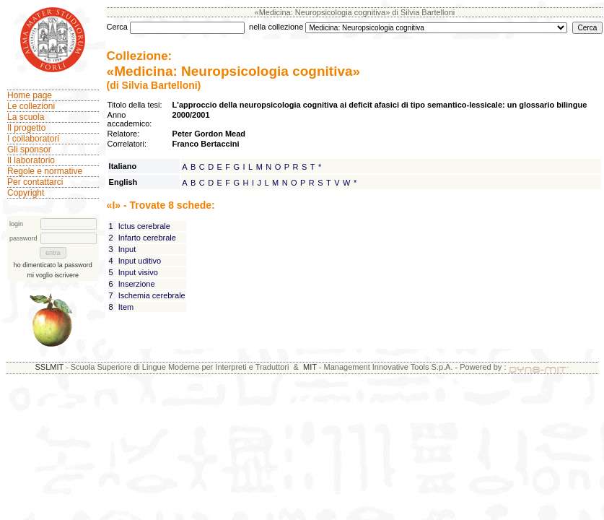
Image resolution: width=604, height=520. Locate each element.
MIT (310, 367)
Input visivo (138, 272)
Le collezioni (31, 106)
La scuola (25, 117)
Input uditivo (139, 260)
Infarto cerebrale (147, 237)
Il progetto (26, 128)
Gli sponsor (29, 149)
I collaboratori (33, 139)
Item (126, 307)
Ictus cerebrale (144, 226)
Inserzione (136, 284)
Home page (29, 95)
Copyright (25, 193)
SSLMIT (49, 367)
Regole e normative (44, 171)
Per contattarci (35, 182)
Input (127, 249)
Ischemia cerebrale (151, 295)
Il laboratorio (31, 160)
